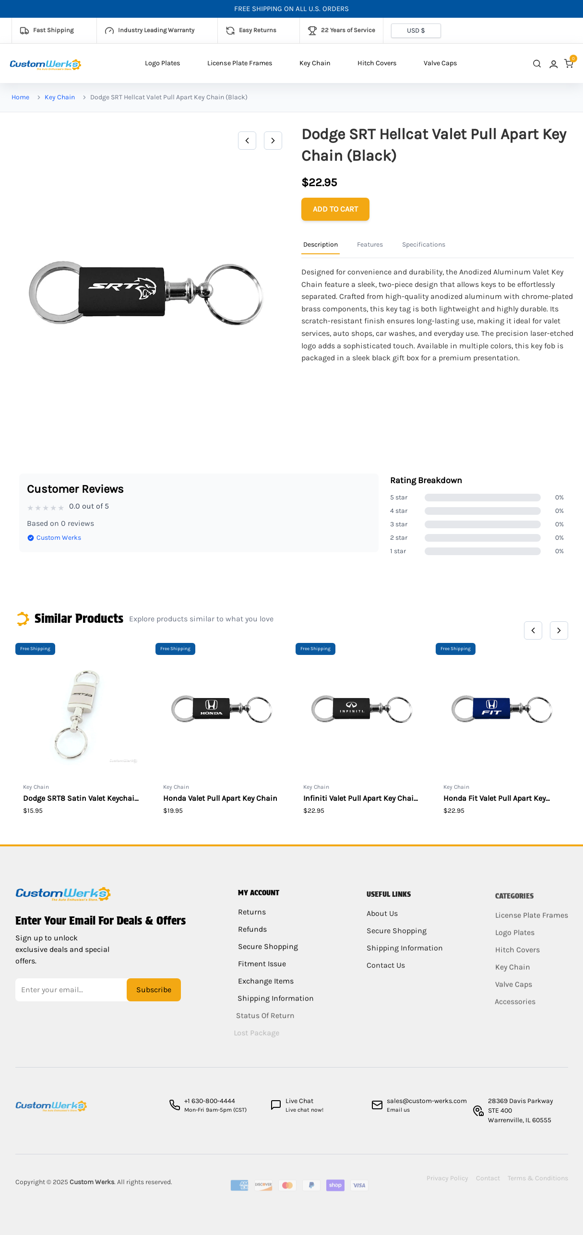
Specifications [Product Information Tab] (423, 244)
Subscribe (153, 995)
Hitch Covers (377, 63)
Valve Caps (440, 63)
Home (20, 97)
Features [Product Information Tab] (370, 244)
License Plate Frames (240, 63)
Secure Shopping (266, 955)
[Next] (273, 140)
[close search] (537, 63)
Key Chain (315, 63)
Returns (252, 920)
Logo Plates (162, 63)
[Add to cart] (335, 209)
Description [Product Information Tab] (320, 244)
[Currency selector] (416, 31)
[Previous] (247, 140)
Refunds (251, 937)
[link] (553, 63)
